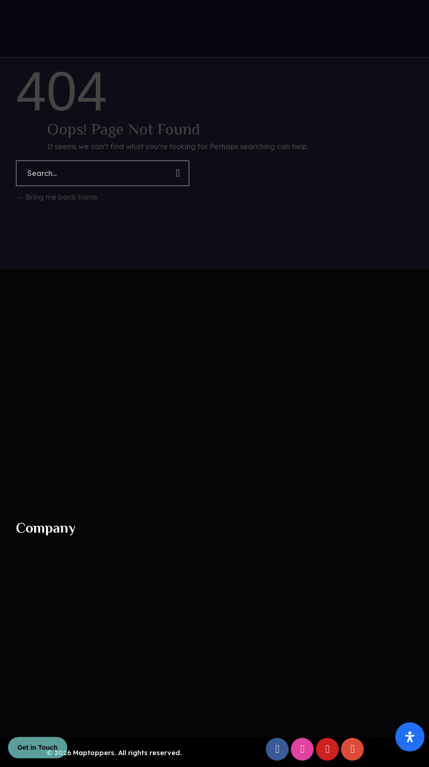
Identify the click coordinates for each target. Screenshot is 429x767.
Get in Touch (37, 747)
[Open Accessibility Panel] (409, 736)
